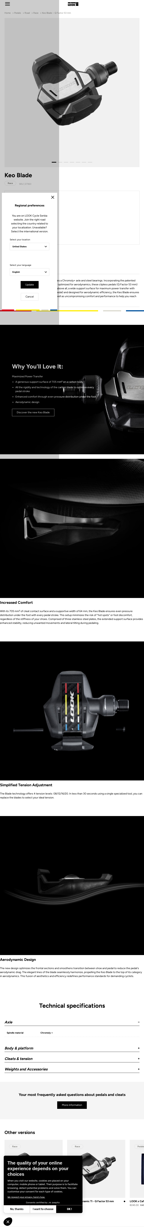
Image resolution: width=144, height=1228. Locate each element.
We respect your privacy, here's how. (26, 1197)
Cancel (83, 645)
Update (61, 645)
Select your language (39, 627)
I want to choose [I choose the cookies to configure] (43, 1209)
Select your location (38, 601)
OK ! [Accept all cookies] (69, 1209)
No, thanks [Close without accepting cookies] (16, 1209)
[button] (7, 1221)
